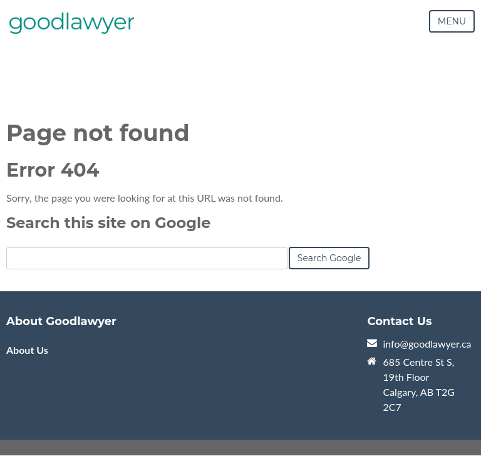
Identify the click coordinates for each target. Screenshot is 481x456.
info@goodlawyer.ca (427, 344)
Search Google (329, 258)
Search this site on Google (108, 223)
